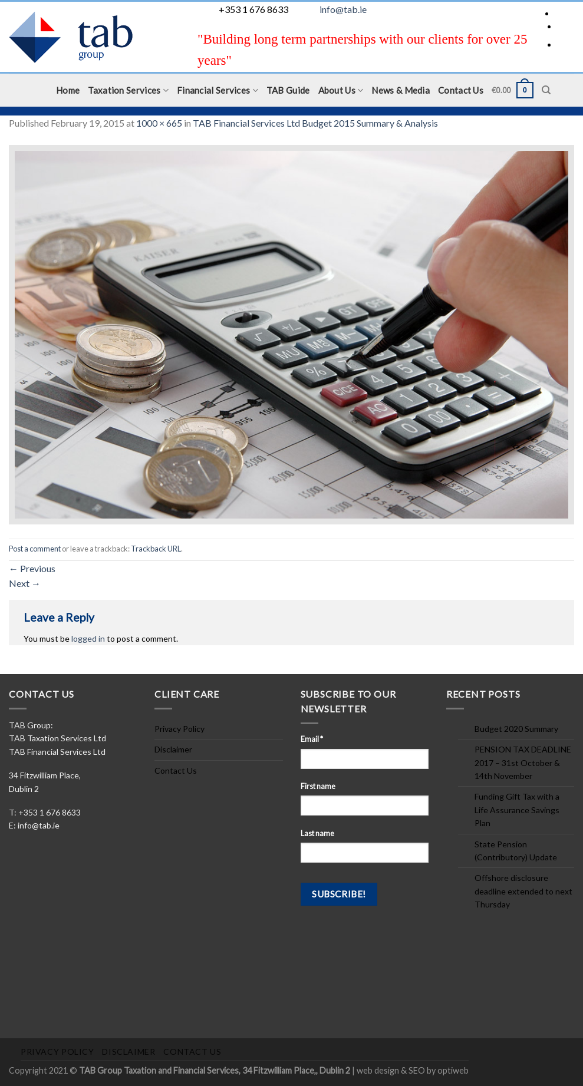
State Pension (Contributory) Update (516, 850)
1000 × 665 (159, 122)
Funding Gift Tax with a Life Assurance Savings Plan (517, 809)
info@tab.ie (343, 9)
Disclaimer (173, 749)
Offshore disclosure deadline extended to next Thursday (523, 891)
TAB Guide (288, 90)
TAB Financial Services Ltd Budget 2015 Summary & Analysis (315, 122)
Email (312, 739)
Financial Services (217, 90)
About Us (341, 90)
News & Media (400, 90)
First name (318, 786)
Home (68, 90)
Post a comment (35, 548)
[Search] (546, 90)
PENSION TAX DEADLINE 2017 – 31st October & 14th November (523, 762)
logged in (88, 638)
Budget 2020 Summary (516, 729)
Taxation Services (128, 90)
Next (25, 583)
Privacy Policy (179, 729)
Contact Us (460, 90)
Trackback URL (156, 548)
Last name (317, 833)
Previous (32, 568)
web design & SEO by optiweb (413, 1070)
